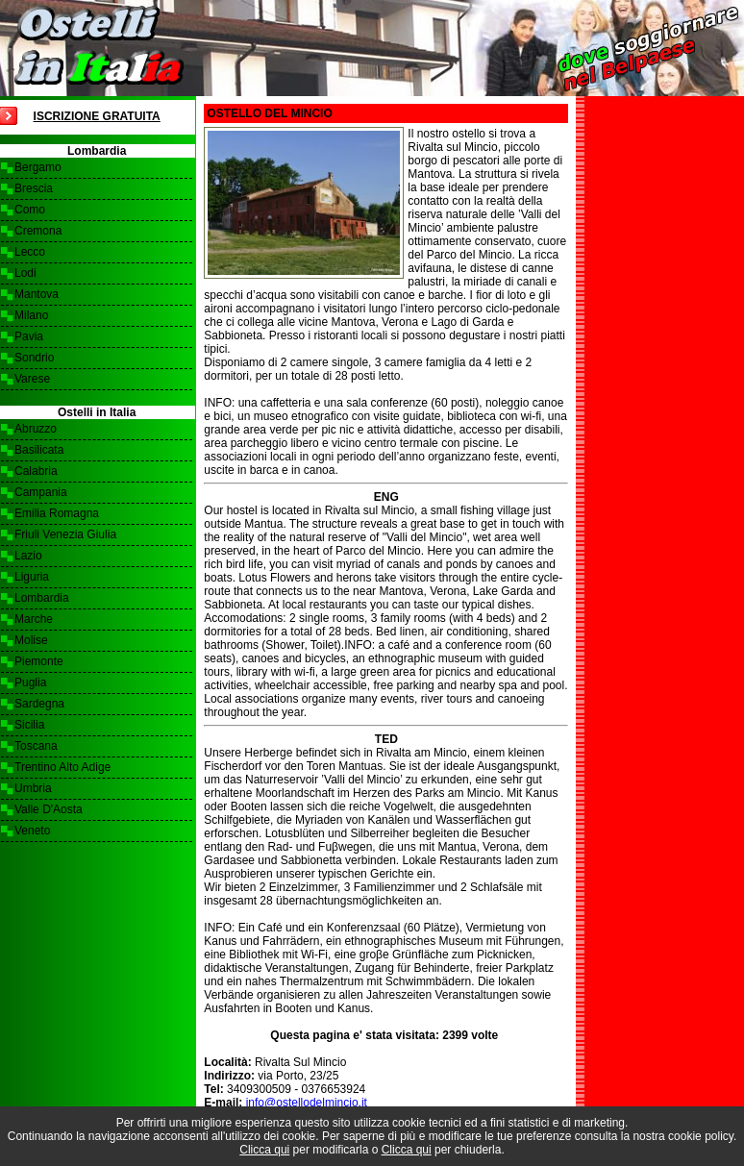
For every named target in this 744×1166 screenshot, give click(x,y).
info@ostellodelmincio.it (306, 1102)
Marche (33, 619)
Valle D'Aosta (48, 809)
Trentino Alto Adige (62, 767)
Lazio (28, 555)
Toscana (36, 746)
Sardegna (39, 703)
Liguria (31, 576)
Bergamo (38, 167)
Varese (32, 378)
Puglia (30, 682)
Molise (31, 640)
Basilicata (38, 450)
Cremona (38, 230)
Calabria (36, 471)
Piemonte (38, 661)
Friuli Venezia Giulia (65, 534)
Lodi (25, 273)
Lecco (29, 252)
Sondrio (34, 357)
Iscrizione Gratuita (97, 116)
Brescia (33, 188)
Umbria (33, 788)
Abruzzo (35, 428)
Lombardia (41, 598)
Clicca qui (264, 1149)
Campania (40, 492)
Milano (31, 315)
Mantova (36, 294)
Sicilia (29, 725)
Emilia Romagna (56, 513)
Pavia (28, 336)
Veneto (32, 830)
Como (29, 209)
